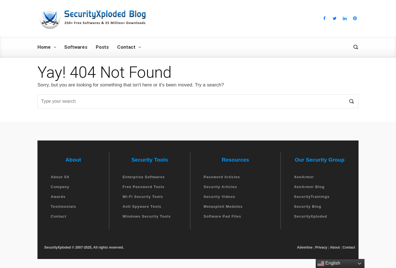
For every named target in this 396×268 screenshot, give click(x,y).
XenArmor (304, 177)
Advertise (305, 247)
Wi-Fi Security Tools (143, 197)
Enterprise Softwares (144, 177)
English (328, 263)
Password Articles (222, 177)
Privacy (321, 247)
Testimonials (63, 206)
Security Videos (219, 197)
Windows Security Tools (147, 216)
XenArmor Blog (309, 187)
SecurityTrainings (312, 197)
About (335, 247)
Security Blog (307, 206)
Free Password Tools (143, 187)
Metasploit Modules (223, 206)
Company (60, 187)
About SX (60, 177)
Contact (58, 216)
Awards (58, 197)
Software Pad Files (222, 216)
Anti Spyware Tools (142, 206)
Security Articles (220, 187)
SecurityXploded (310, 216)
